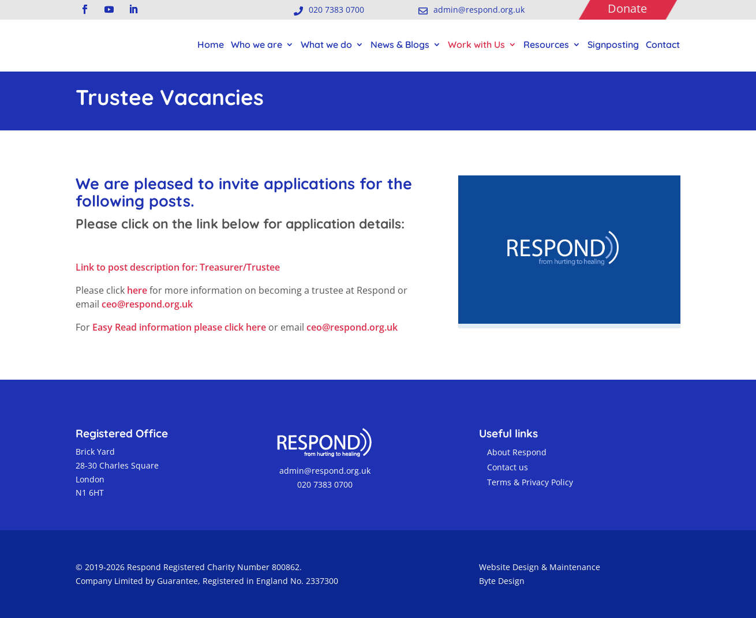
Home (210, 44)
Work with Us (476, 44)
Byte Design (502, 580)
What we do (326, 44)
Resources (546, 44)
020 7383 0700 (324, 484)
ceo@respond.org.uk (147, 304)
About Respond (517, 452)
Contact (663, 44)
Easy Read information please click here (180, 327)
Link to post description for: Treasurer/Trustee (178, 267)
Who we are (256, 44)
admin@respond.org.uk (323, 470)
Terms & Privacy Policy (530, 482)
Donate (627, 8)
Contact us (507, 467)
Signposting (613, 44)
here (137, 290)
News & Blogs (399, 44)
